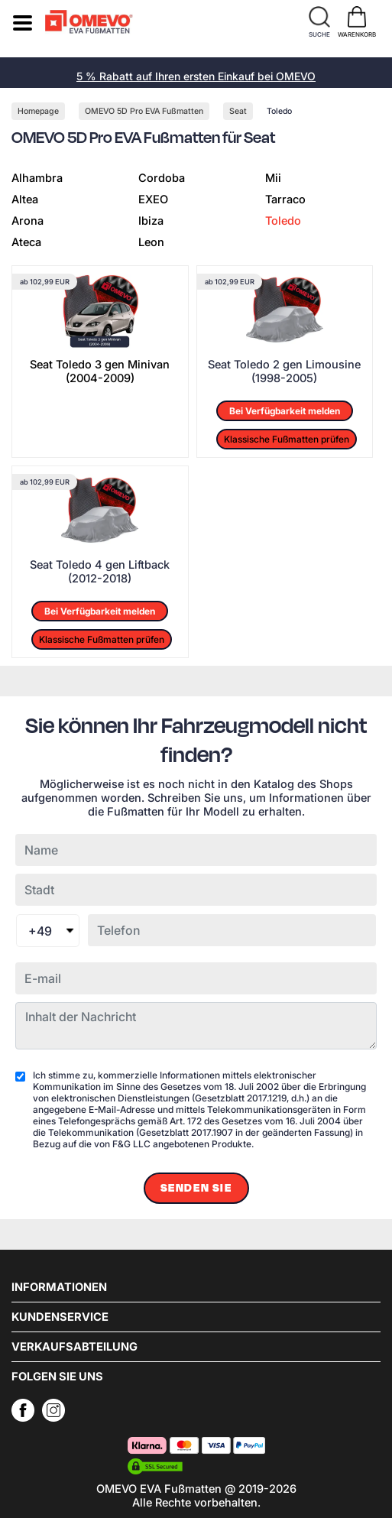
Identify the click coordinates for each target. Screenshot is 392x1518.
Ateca (26, 242)
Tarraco (285, 199)
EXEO (153, 199)
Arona (27, 221)
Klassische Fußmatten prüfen (286, 439)
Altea (24, 199)
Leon (151, 242)
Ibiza (151, 221)
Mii (273, 178)
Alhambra (37, 178)
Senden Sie (196, 1188)
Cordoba (161, 178)
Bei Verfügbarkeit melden (284, 411)
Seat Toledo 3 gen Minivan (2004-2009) (100, 371)
